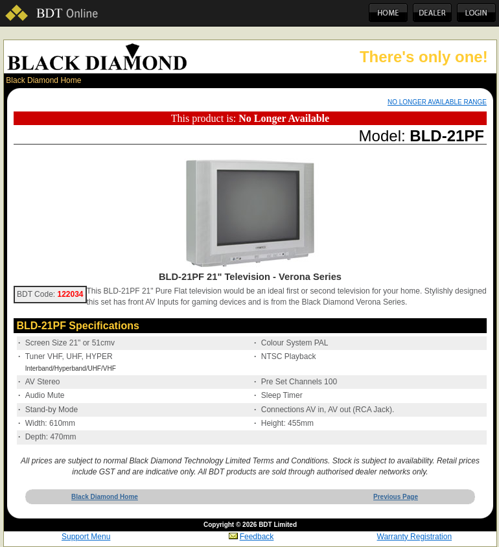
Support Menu (86, 536)
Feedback (251, 536)
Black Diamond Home (43, 80)
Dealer (432, 13)
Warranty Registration (414, 536)
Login (476, 13)
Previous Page (395, 496)
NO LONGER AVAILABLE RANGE (437, 102)
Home (388, 13)
